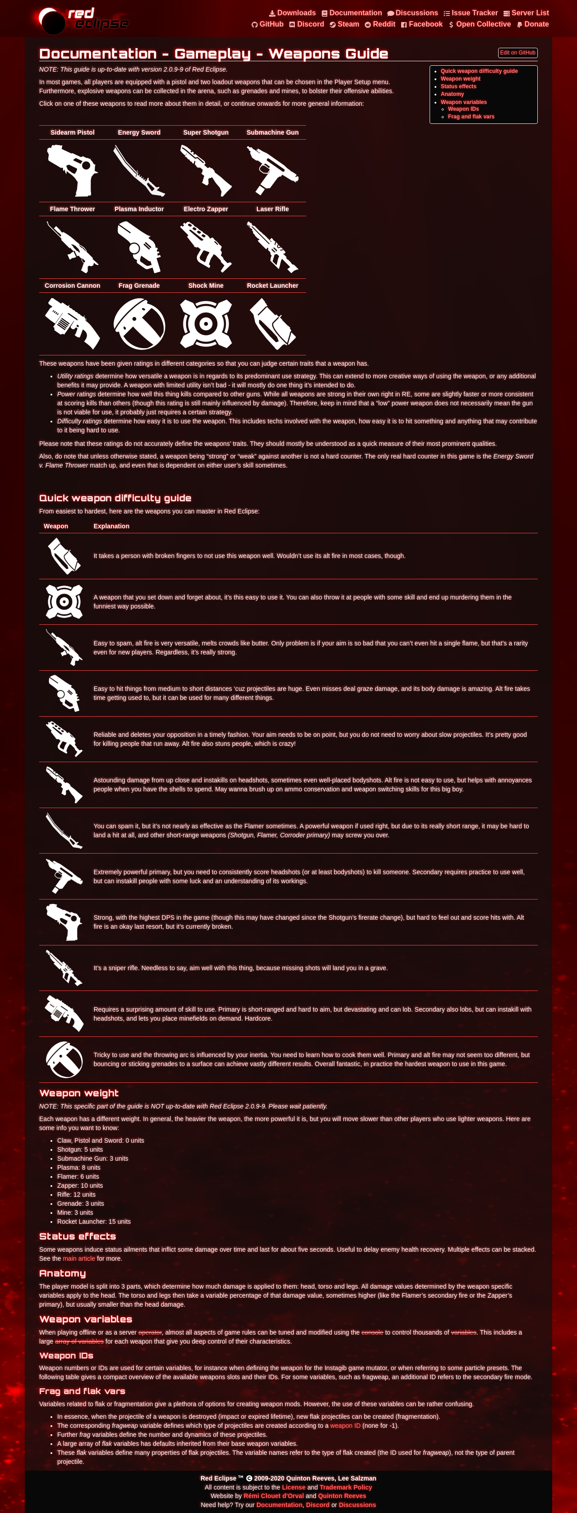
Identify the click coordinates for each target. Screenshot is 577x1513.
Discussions (357, 1504)
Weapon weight (461, 79)
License (294, 1487)
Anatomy (452, 94)
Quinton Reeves (342, 1495)
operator (150, 1332)
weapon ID (345, 1425)
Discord (318, 1504)
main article (79, 1258)
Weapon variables (464, 102)
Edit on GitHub (518, 53)
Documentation (279, 1504)
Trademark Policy (346, 1487)
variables (463, 1332)
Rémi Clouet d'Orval (274, 1495)
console (372, 1332)
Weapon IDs (463, 109)
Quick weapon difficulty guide (479, 71)
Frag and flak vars (471, 117)
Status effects (458, 86)
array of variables (79, 1341)
